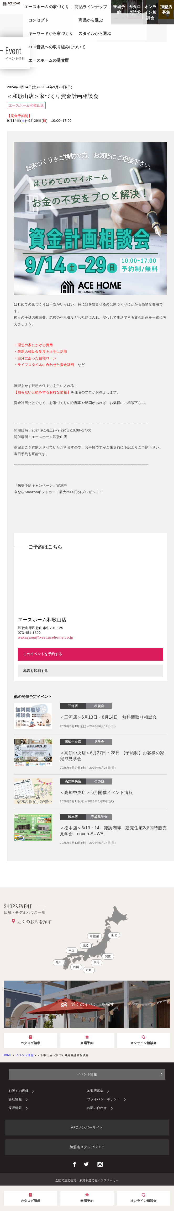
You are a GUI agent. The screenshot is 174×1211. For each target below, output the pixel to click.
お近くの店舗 (18, 1091)
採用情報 (15, 1108)
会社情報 (15, 1099)
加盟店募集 (166, 9)
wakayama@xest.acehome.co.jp (45, 637)
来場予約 (119, 9)
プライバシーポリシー (103, 1099)
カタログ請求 (135, 9)
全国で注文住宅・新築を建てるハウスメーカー (87, 1180)
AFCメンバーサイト (87, 1127)
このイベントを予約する (42, 654)
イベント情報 (87, 1074)
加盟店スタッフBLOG (87, 1147)
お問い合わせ (97, 1108)
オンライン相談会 (150, 12)
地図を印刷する (35, 671)
